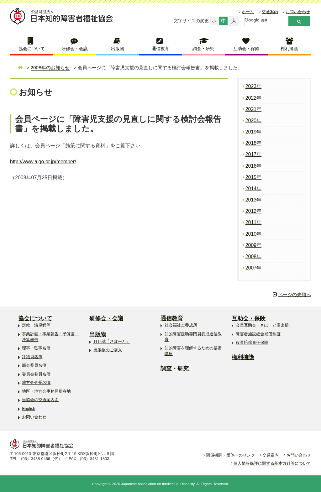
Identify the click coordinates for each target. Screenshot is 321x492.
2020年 (253, 120)
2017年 (253, 154)
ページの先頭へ (294, 294)
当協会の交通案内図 (40, 399)
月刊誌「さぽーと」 (111, 341)
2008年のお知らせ (50, 67)
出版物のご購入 (107, 350)
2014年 (253, 188)
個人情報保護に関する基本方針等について (272, 463)
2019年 (253, 131)
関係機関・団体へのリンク (230, 455)
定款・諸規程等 (36, 325)
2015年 (253, 177)
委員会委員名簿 (36, 374)
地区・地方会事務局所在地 (46, 391)
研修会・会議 (74, 48)
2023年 (253, 86)
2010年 (253, 234)
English (28, 408)
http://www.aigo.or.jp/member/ (43, 161)
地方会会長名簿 (36, 382)
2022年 (253, 98)
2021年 (253, 109)
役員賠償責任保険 (252, 342)
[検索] (265, 20)
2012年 (253, 211)
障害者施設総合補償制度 (258, 334)
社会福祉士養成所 (181, 325)
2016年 (253, 166)
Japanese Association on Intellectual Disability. (158, 484)
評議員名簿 (32, 356)
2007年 (253, 267)
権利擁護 (289, 48)
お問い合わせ (298, 11)
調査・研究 (203, 48)
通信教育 (160, 48)
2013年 (253, 199)
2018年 (253, 143)
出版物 (117, 48)
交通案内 (270, 11)
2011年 (253, 222)
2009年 (253, 245)
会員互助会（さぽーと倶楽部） (264, 325)
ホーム (248, 11)
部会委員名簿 (34, 365)
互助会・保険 (246, 48)
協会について (31, 48)
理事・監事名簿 (36, 348)
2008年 (253, 256)
